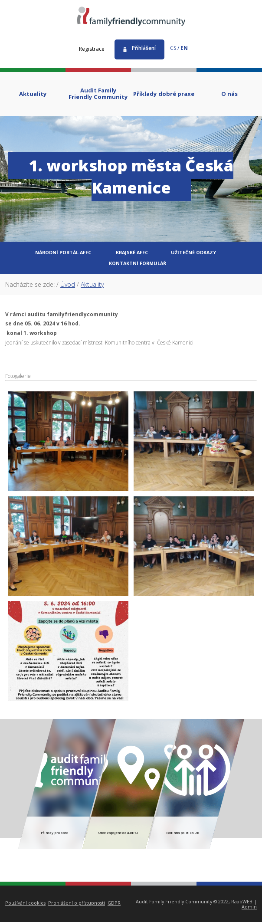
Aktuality (92, 284)
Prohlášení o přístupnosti (76, 902)
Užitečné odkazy (193, 252)
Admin (249, 906)
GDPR (114, 902)
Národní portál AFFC (63, 252)
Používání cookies (25, 902)
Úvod (67, 284)
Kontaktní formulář (137, 263)
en (184, 48)
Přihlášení (144, 48)
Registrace (92, 48)
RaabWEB (241, 901)
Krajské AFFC (132, 252)
